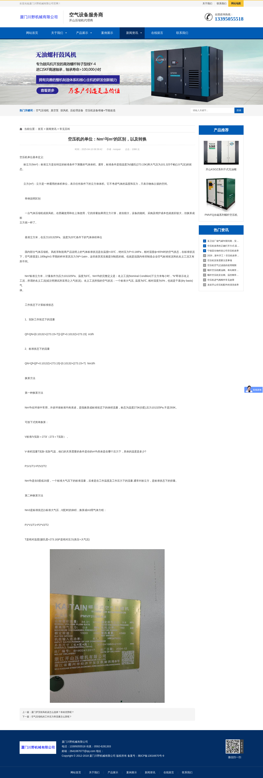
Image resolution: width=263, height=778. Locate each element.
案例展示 (107, 32)
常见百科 (65, 128)
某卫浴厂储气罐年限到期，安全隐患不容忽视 (221, 240)
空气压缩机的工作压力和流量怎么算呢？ (51, 716)
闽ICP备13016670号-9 (151, 755)
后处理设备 (76, 110)
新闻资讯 (132, 32)
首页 (40, 128)
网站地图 (236, 3)
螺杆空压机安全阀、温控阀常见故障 (221, 275)
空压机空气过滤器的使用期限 (219, 265)
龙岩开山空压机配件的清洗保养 (221, 284)
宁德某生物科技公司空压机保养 (221, 250)
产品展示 (82, 32)
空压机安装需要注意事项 (217, 260)
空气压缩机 (42, 110)
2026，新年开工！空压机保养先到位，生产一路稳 (221, 255)
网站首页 (32, 32)
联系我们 (221, 3)
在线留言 (157, 32)
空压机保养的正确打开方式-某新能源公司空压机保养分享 (221, 245)
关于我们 (207, 3)
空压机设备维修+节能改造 (100, 110)
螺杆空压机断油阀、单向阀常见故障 (221, 270)
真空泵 (55, 110)
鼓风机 (64, 110)
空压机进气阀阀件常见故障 (218, 279)
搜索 (238, 110)
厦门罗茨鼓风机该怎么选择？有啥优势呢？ (52, 712)
